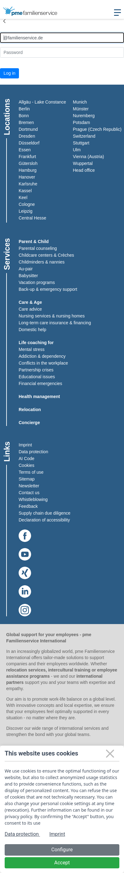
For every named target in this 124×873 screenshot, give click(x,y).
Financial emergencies (40, 383)
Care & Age (30, 302)
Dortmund (28, 129)
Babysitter (28, 275)
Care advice (30, 309)
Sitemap (26, 478)
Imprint (25, 444)
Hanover (27, 177)
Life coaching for (36, 342)
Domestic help (32, 329)
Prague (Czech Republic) (97, 129)
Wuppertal (83, 163)
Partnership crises (36, 369)
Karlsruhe (28, 183)
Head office (84, 170)
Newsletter (29, 485)
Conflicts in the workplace (43, 363)
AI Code (26, 458)
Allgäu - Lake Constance (42, 102)
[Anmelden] (62, 38)
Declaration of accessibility (44, 519)
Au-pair (26, 268)
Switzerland (84, 136)
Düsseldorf (29, 142)
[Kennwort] (62, 52)
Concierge (29, 422)
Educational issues (37, 376)
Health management (39, 396)
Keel (23, 197)
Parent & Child (33, 241)
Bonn (24, 115)
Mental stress (31, 349)
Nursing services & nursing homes (52, 315)
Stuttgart (81, 142)
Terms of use (31, 472)
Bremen (26, 122)
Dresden (27, 136)
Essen (25, 149)
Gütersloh (28, 163)
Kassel (25, 190)
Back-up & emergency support (48, 289)
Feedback (28, 506)
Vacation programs (37, 282)
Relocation (30, 409)
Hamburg (28, 170)
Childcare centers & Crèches (46, 255)
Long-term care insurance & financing (55, 322)
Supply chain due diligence (45, 513)
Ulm (77, 149)
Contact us (29, 492)
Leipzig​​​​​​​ (25, 211)
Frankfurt (27, 156)
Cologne (27, 204)
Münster (81, 108)
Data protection (33, 451)
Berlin (24, 108)
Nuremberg (84, 115)
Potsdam (81, 122)
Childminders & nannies (42, 261)
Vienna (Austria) (88, 156)
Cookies (26, 465)
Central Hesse (32, 217)
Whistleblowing (33, 499)
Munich (80, 102)
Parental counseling (38, 248)
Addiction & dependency (42, 356)
